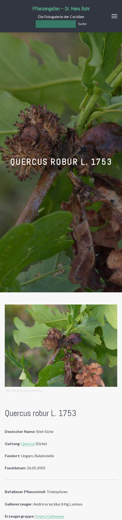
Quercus (28, 443)
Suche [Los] (82, 24)
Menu (114, 16)
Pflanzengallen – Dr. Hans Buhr (61, 8)
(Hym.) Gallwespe (49, 516)
